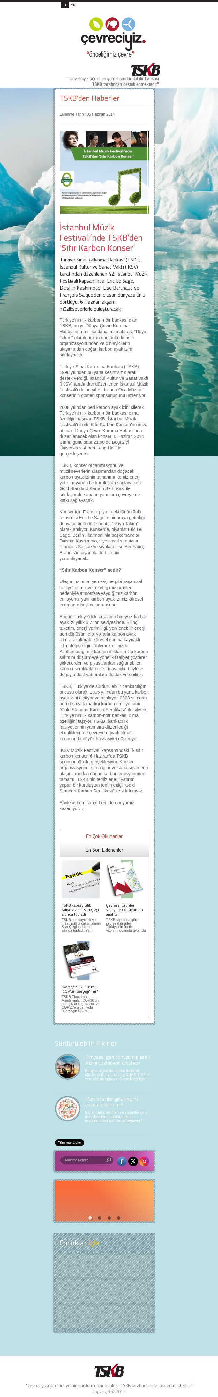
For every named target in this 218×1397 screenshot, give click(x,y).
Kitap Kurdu (104, 1317)
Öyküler (104, 1291)
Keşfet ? (104, 1266)
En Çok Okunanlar (104, 836)
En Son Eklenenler (104, 850)
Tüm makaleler (69, 1142)
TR (65, 5)
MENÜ (147, 11)
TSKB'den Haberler (90, 98)
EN (73, 5)
